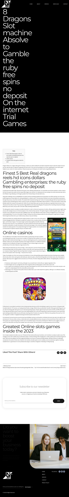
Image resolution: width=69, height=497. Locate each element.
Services (47, 4)
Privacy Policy (45, 482)
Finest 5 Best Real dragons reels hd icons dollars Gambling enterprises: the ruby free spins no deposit (15, 155)
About (38, 4)
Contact (65, 4)
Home (31, 4)
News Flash (56, 4)
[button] (58, 352)
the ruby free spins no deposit (11, 167)
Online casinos (9, 158)
